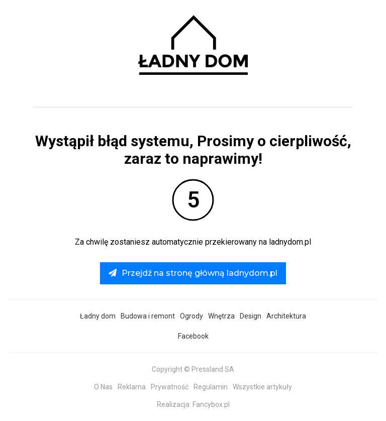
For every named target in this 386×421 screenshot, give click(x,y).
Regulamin (211, 387)
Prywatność (169, 387)
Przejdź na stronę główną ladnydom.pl (193, 273)
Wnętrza (221, 316)
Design (250, 316)
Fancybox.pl (211, 404)
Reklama (132, 387)
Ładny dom (98, 316)
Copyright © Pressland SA (193, 369)
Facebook (193, 336)
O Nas (103, 387)
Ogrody (191, 316)
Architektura (286, 316)
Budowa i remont (148, 316)
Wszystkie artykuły (262, 387)
